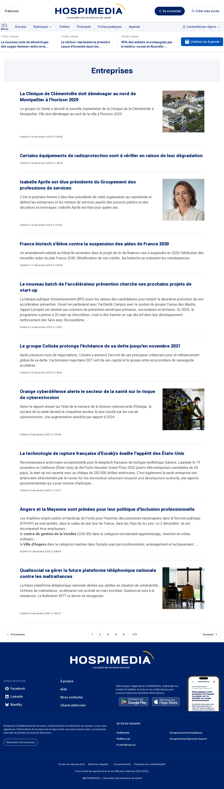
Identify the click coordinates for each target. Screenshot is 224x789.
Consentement (122, 764)
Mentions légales (98, 764)
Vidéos (65, 26)
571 (135, 634)
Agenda (134, 26)
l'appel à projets (32, 310)
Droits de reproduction (72, 764)
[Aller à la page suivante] (210, 634)
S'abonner (12, 11)
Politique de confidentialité (149, 764)
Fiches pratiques (110, 26)
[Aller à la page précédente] (16, 634)
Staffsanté (122, 732)
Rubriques (42, 26)
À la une (20, 26)
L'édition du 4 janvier (202, 41)
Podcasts (84, 26)
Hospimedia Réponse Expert (188, 738)
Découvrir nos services (20, 742)
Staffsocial (123, 738)
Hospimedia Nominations (186, 732)
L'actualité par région (201, 26)
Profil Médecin (125, 744)
